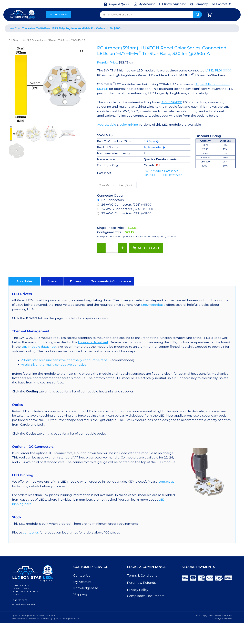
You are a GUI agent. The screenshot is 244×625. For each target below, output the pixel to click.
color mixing (129, 124)
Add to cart (148, 248)
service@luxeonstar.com (24, 604)
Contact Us (81, 575)
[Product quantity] (112, 248)
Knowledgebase (153, 304)
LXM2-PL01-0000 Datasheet (163, 175)
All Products (58, 14)
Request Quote (118, 4)
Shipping (80, 594)
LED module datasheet (39, 346)
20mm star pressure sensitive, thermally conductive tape (64, 360)
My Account (82, 582)
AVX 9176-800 (171, 102)
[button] (82, 51)
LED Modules (37, 40)
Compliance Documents (145, 596)
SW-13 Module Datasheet (161, 171)
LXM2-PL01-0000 (218, 70)
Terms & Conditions (142, 575)
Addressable (106, 124)
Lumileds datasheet (93, 342)
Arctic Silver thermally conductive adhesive (53, 364)
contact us (166, 481)
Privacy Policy (137, 590)
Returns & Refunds (141, 583)
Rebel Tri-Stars (59, 40)
